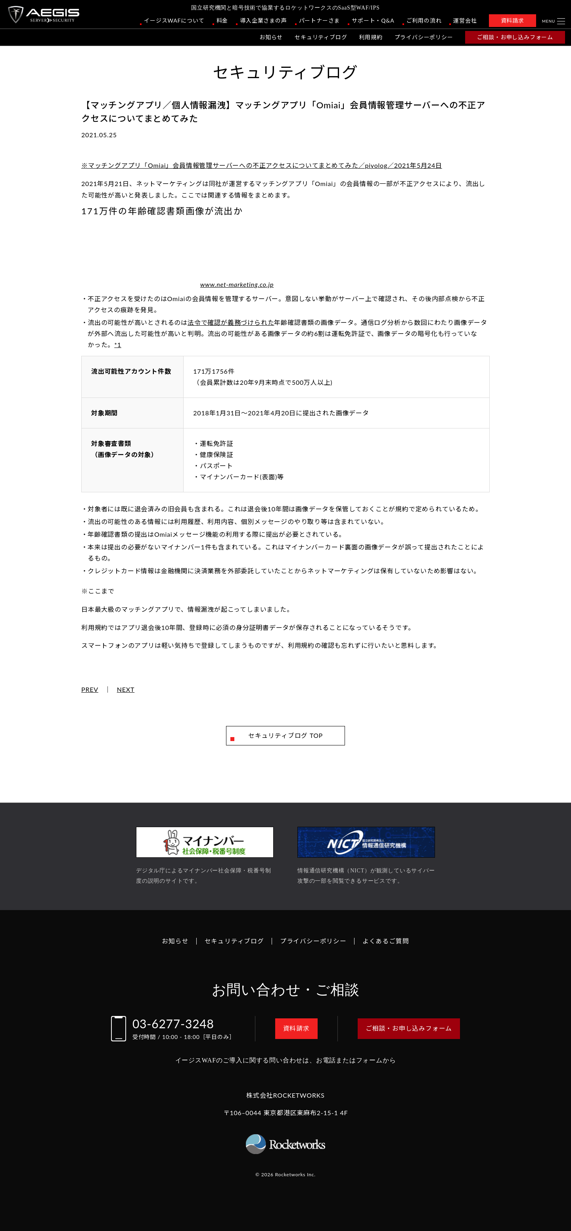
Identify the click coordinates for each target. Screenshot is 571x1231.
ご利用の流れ (424, 20)
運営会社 (465, 20)
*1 (117, 344)
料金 (222, 20)
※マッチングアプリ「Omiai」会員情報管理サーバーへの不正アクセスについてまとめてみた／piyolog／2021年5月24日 (261, 165)
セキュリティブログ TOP (285, 735)
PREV (89, 689)
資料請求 (512, 20)
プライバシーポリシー (424, 37)
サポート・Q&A (373, 20)
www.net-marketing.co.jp (237, 284)
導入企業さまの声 (263, 20)
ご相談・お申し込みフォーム (515, 37)
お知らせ (271, 37)
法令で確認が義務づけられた (231, 322)
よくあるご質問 (385, 941)
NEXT (126, 689)
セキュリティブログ (321, 37)
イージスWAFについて (174, 20)
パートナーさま (319, 20)
